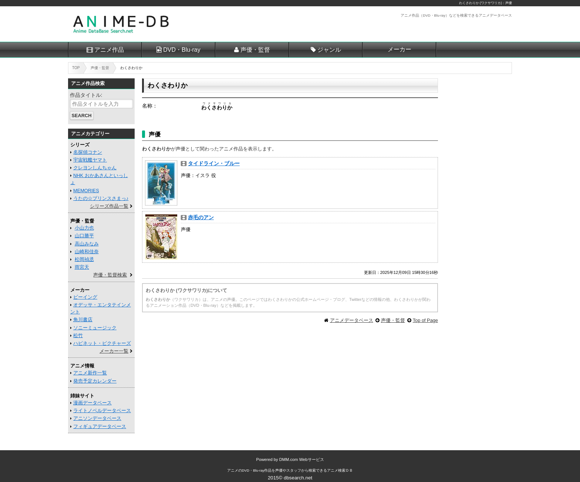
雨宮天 (82, 267)
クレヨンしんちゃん (95, 167)
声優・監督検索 (110, 275)
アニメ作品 (109, 50)
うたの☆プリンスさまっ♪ (100, 198)
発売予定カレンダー (95, 381)
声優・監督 (255, 50)
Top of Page (425, 320)
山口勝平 (84, 235)
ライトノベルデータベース (102, 410)
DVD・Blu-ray (181, 50)
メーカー (399, 49)
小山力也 (84, 228)
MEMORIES (86, 190)
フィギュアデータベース (99, 426)
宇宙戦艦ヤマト (90, 160)
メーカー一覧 (114, 351)
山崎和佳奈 (87, 251)
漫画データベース (92, 402)
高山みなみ (87, 244)
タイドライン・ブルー (214, 163)
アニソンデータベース (97, 418)
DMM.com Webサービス (301, 459)
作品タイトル (85, 95)
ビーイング (85, 297)
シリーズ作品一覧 (109, 206)
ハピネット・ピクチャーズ (102, 343)
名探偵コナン (87, 152)
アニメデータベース (351, 320)
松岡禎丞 (84, 259)
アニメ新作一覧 (90, 373)
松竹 (78, 335)
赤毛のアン (201, 217)
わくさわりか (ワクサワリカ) (480, 3)
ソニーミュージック (95, 327)
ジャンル (329, 50)
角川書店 (82, 319)
